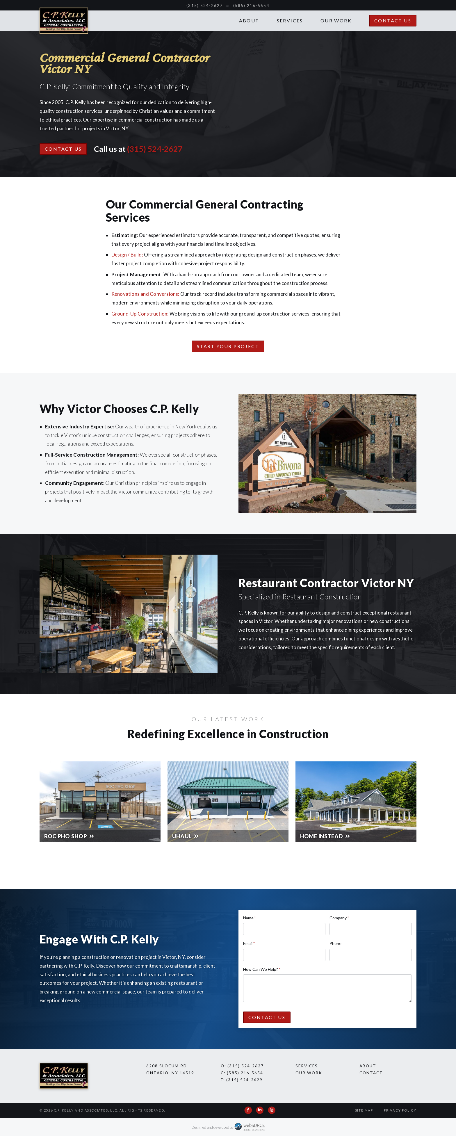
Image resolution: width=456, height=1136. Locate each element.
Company (339, 917)
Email (249, 943)
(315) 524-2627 (204, 5)
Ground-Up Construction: (140, 314)
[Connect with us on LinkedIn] (260, 1110)
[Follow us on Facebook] (248, 1110)
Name (249, 917)
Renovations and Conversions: (145, 294)
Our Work (336, 20)
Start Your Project (228, 346)
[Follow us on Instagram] (272, 1110)
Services (290, 20)
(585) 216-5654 (251, 5)
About (249, 20)
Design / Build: (127, 255)
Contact (371, 1073)
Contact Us (392, 20)
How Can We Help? (261, 969)
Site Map (364, 1110)
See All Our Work (228, 862)
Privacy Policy (400, 1110)
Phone (335, 943)
